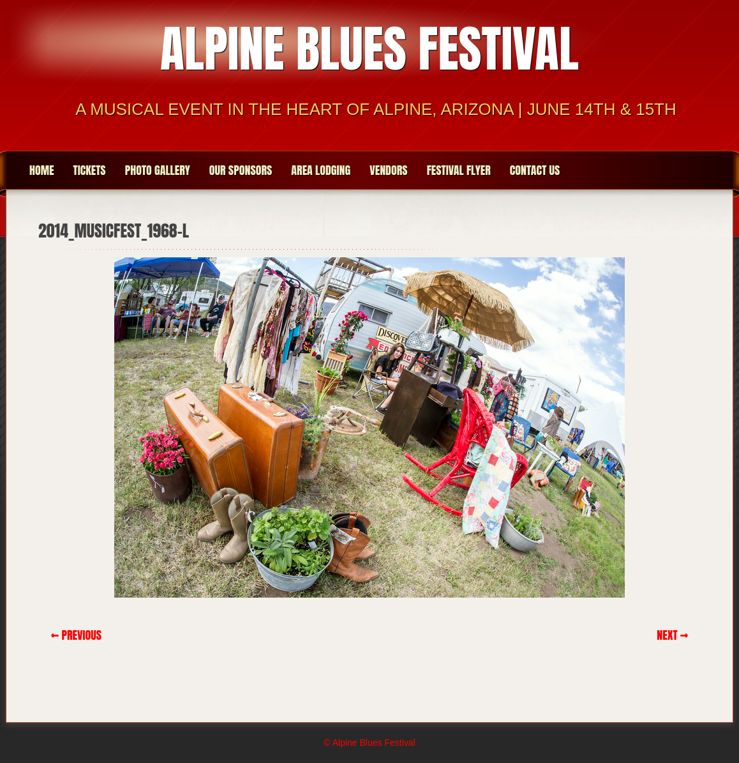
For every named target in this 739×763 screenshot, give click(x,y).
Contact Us (535, 170)
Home (41, 170)
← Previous (76, 635)
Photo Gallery (157, 170)
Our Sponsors (240, 170)
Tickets (89, 170)
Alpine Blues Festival (369, 48)
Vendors (388, 170)
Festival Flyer (459, 170)
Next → (672, 635)
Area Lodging (320, 170)
